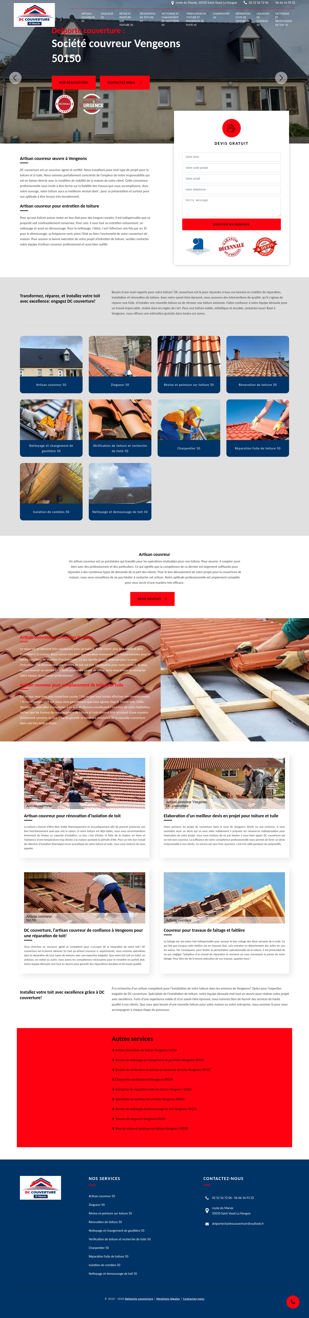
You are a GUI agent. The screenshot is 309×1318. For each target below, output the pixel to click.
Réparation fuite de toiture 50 (243, 17)
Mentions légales (168, 1299)
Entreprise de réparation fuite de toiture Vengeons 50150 (153, 1089)
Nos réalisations (74, 82)
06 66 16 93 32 (285, 3)
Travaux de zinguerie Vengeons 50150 (140, 1119)
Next (281, 78)
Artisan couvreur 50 (88, 17)
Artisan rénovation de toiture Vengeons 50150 (146, 1050)
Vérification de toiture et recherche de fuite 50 (196, 19)
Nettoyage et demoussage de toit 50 (283, 19)
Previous (15, 78)
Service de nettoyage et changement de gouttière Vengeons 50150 (159, 1060)
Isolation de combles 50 (263, 19)
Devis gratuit (152, 599)
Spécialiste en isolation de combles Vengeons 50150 (149, 1099)
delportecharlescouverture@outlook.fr (238, 1224)
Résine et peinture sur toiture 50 (126, 19)
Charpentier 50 (221, 15)
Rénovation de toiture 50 (148, 17)
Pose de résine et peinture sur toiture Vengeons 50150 (151, 1128)
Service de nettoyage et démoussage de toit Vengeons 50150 (155, 1109)
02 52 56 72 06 (259, 3)
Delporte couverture (139, 1299)
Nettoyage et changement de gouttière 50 (170, 19)
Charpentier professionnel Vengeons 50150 (144, 1079)
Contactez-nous (124, 82)
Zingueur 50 (107, 15)
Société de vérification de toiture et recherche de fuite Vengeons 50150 (162, 1070)
